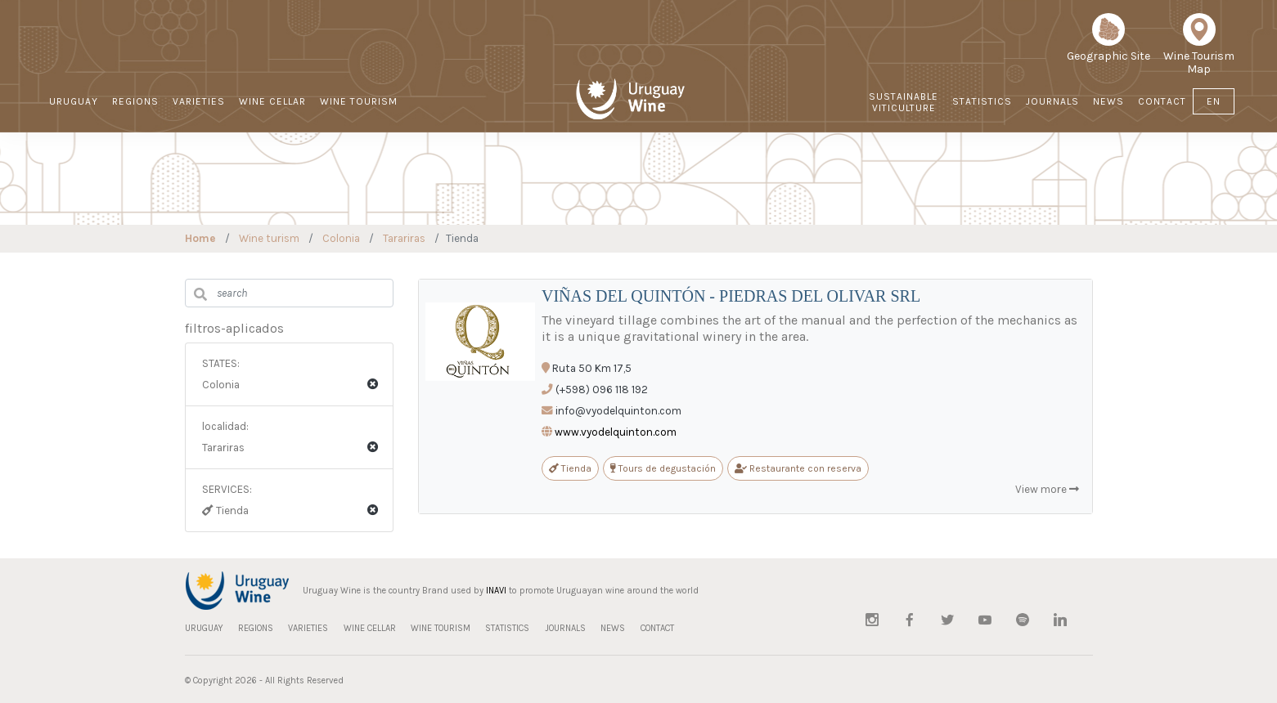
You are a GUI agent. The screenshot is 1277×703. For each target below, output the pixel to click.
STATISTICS (982, 101)
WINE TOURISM (359, 101)
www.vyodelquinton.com (616, 432)
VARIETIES (199, 101)
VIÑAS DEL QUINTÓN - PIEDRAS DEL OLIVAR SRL (731, 296)
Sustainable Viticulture (903, 102)
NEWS (1108, 101)
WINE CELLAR (272, 101)
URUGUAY (73, 101)
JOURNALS (1052, 101)
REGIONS (135, 101)
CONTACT (1162, 101)
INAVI (496, 590)
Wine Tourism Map (1198, 50)
